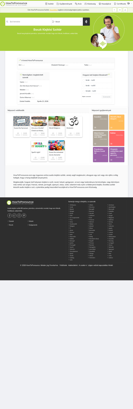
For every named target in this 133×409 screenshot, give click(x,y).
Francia (91, 220)
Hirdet (110, 265)
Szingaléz (91, 247)
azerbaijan (111, 207)
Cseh (109, 213)
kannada (91, 230)
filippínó (110, 217)
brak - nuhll (90, 85)
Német (91, 222)
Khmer (71, 232)
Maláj (90, 236)
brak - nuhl (90, 80)
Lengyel (110, 243)
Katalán (110, 211)
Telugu (91, 253)
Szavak (10, 221)
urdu (109, 255)
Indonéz (110, 226)
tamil (70, 253)
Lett (90, 234)
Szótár (49, 4)
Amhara (110, 205)
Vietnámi (91, 258)
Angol (110, 215)
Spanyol (110, 249)
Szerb (70, 247)
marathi (110, 239)
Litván (110, 234)
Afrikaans (72, 205)
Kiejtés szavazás (86, 96)
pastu (70, 243)
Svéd (109, 251)
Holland (91, 215)
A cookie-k (83, 265)
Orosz (109, 245)
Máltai (71, 239)
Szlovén (71, 249)
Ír (69, 228)
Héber (90, 224)
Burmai (91, 211)
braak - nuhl (91, 91)
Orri (20, 65)
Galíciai (110, 220)
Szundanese (73, 251)
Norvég (110, 241)
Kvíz (78, 4)
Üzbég (71, 258)
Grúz (70, 222)
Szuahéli (91, 251)
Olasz (90, 228)
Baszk (71, 209)
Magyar (71, 226)
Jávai (70, 230)
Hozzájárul (104, 4)
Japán (109, 228)
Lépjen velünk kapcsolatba (98, 265)
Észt (90, 217)
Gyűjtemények (64, 4)
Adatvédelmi (73, 265)
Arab (70, 207)
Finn (70, 220)
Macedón (72, 236)
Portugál (71, 245)
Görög (110, 222)
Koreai (90, 232)
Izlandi (90, 226)
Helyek (30, 221)
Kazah (110, 230)
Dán (70, 215)
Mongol (71, 241)
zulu (70, 260)
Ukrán (90, 255)
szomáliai (91, 249)
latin (70, 234)
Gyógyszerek (32, 225)
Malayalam (111, 236)
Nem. (109, 224)
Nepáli (90, 241)
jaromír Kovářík (25, 93)
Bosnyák (110, 209)
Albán (90, 205)
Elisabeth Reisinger (58, 65)
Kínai (70, 213)
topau (22, 82)
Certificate (119, 4)
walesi (110, 258)
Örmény (91, 207)
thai (109, 253)
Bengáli (91, 209)
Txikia (86, 65)
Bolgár (71, 211)
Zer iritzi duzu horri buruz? (29, 86)
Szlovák (110, 247)
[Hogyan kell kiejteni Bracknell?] (109, 75)
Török (70, 255)
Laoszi (110, 232)
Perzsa (91, 243)
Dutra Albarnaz (25, 97)
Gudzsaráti (72, 224)
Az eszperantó (73, 217)
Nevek (10, 225)
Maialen (23, 90)
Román (91, 245)
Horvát (91, 213)
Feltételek (63, 265)
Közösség (90, 4)
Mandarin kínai (93, 239)
